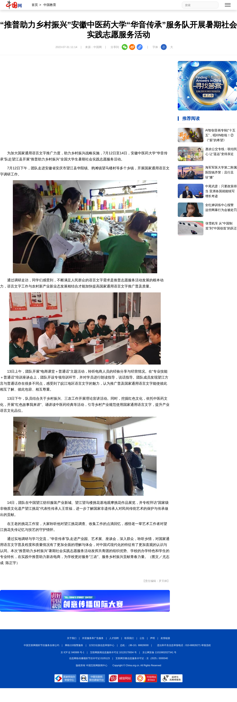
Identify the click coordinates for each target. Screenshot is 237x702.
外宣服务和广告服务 (92, 638)
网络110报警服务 (74, 645)
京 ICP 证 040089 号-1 (72, 652)
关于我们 (71, 638)
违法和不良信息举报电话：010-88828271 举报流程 (184, 645)
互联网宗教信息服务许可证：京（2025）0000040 (142, 658)
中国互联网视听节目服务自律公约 (41, 645)
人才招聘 (114, 638)
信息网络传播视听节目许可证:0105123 (89, 658)
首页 (35, 5)
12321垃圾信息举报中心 (101, 645)
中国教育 (49, 5)
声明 (152, 638)
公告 (142, 638)
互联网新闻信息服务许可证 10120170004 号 (113, 652)
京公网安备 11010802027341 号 (159, 652)
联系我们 (129, 638)
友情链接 (165, 638)
